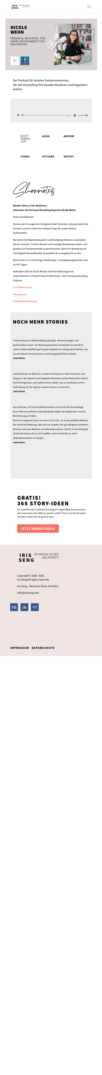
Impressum (19, 648)
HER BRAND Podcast (25, 301)
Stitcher (48, 156)
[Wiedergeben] (18, 115)
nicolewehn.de (23, 287)
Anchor (69, 136)
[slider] (43, 115)
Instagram (20, 294)
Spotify (69, 156)
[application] (51, 115)
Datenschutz (43, 648)
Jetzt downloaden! (38, 528)
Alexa (46, 136)
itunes (25, 156)
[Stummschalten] (74, 115)
